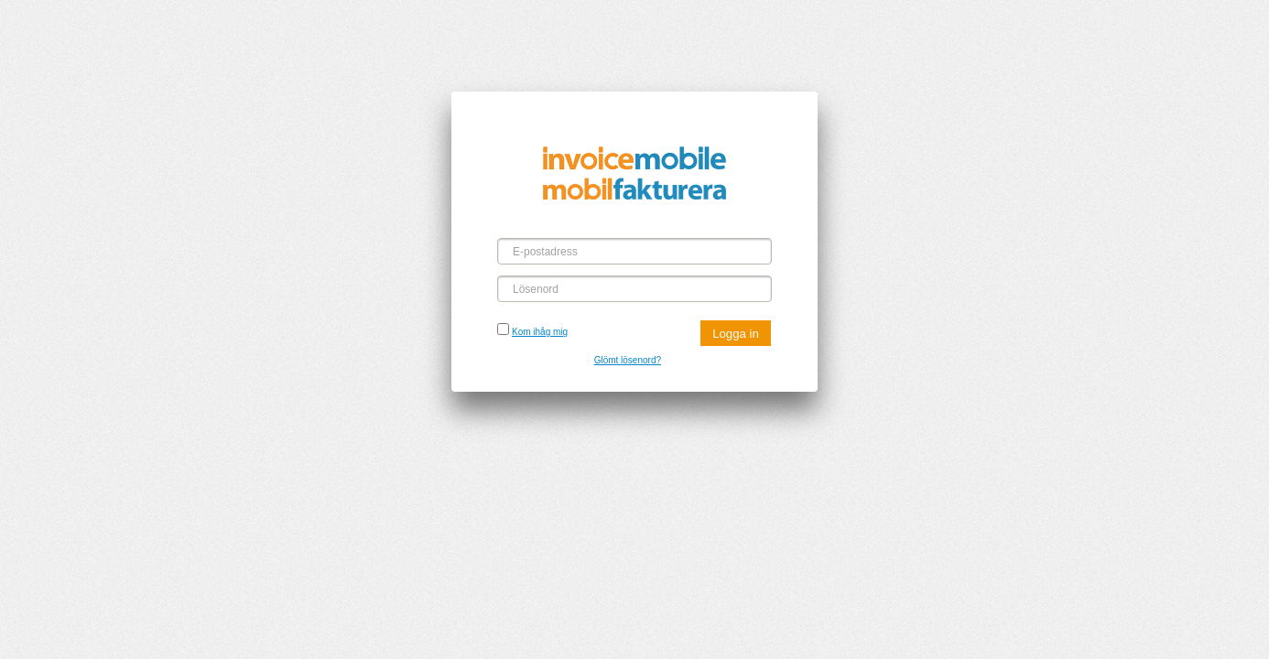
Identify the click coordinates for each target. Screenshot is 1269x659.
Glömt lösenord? (627, 360)
